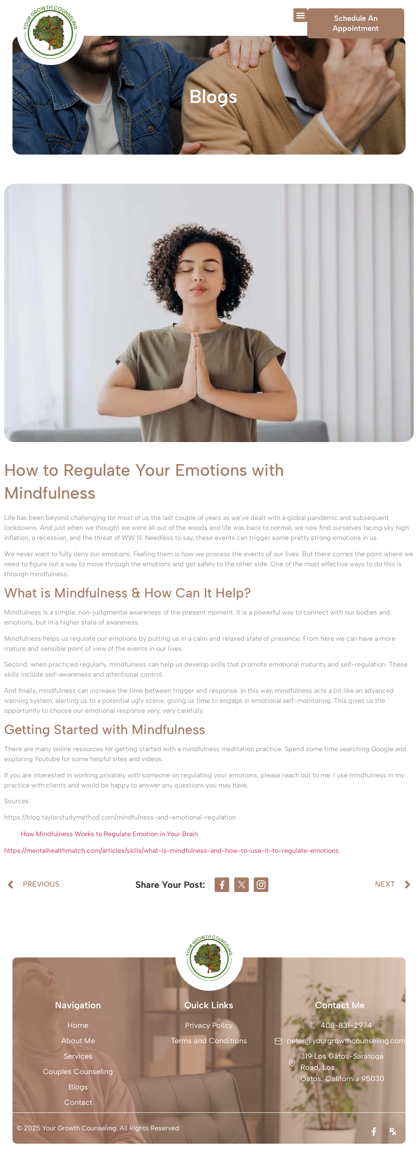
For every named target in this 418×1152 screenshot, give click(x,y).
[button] (300, 15)
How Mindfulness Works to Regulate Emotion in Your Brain (109, 834)
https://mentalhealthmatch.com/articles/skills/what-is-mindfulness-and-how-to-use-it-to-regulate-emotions (171, 851)
